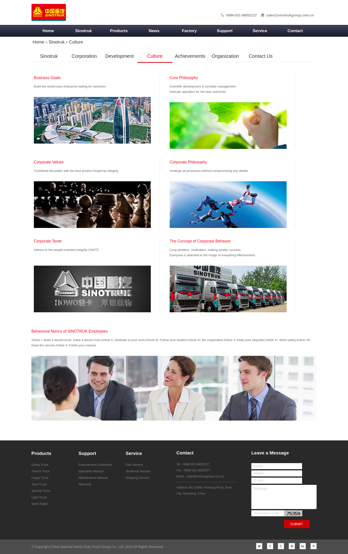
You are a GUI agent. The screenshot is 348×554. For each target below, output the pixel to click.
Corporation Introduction (84, 58)
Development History (119, 58)
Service (260, 31)
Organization (225, 56)
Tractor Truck (40, 471)
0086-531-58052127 (241, 15)
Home (48, 31)
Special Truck (40, 491)
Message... (284, 497)
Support (224, 31)
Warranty (85, 484)
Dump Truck (39, 465)
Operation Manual (91, 471)
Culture (76, 42)
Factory (189, 31)
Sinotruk (83, 31)
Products (119, 31)
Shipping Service (137, 478)
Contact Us (261, 56)
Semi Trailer (39, 504)
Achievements (190, 56)
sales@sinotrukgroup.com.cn (290, 15)
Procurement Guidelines (95, 465)
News (154, 31)
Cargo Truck (40, 478)
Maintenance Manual (93, 478)
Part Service (134, 465)
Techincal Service (138, 471)
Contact (295, 31)
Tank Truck (39, 484)
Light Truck (39, 497)
